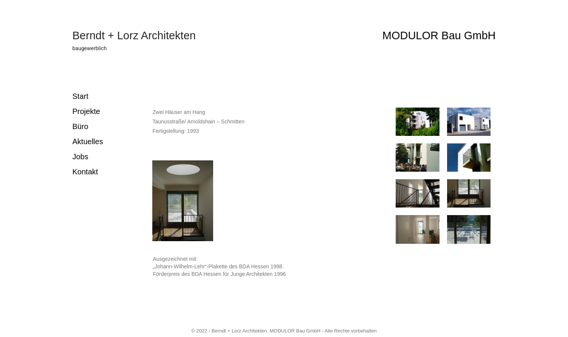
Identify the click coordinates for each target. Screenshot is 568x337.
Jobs (80, 156)
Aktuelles (88, 141)
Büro (80, 126)
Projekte (86, 111)
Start (80, 96)
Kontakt (85, 172)
